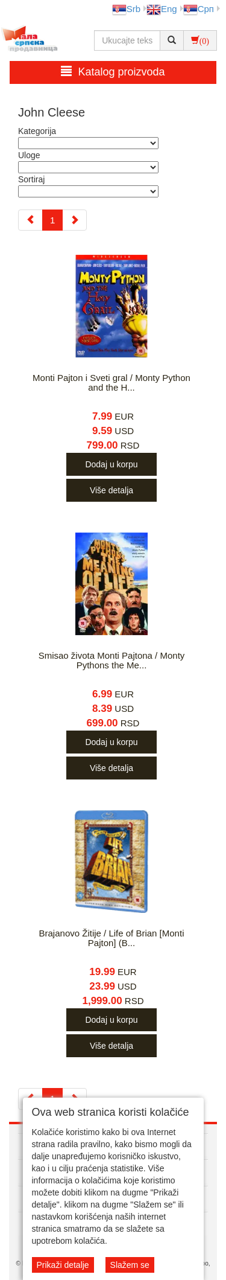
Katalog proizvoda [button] (113, 71)
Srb (126, 9)
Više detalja (111, 490)
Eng (161, 9)
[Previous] (30, 220)
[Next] (74, 220)
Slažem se (129, 1265)
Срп (198, 9)
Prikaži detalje (63, 1265)
